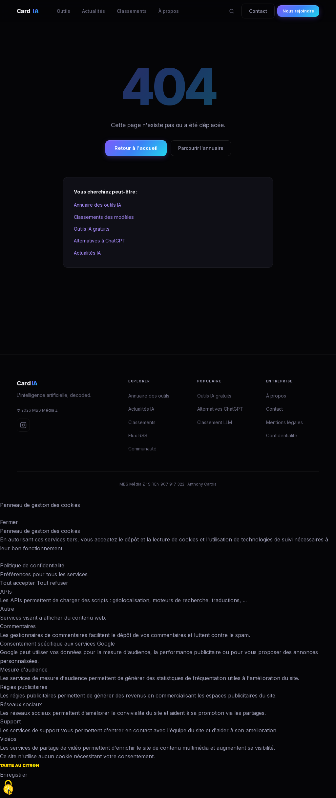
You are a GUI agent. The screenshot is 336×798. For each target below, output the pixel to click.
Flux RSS (137, 435)
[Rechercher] (231, 11)
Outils (63, 11)
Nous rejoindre (298, 10)
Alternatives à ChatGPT (99, 240)
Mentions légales (284, 422)
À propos (168, 11)
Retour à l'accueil (136, 148)
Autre (7, 608)
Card (27, 11)
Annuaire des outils (148, 396)
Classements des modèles (104, 217)
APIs (6, 591)
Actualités (93, 11)
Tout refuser (52, 583)
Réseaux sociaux (21, 704)
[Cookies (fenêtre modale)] (8, 787)
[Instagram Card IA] (23, 425)
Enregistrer (14, 774)
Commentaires (18, 626)
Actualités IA (87, 253)
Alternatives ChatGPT (220, 409)
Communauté (142, 448)
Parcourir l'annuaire (200, 148)
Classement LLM (214, 422)
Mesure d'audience (24, 669)
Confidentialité (281, 435)
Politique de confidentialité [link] (32, 565)
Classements (132, 11)
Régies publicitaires (23, 687)
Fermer (9, 522)
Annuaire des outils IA (97, 205)
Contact (258, 11)
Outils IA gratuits (92, 229)
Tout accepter (17, 583)
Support (10, 721)
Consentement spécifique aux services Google (57, 643)
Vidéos (8, 739)
